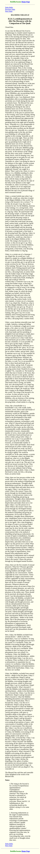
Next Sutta (8, 11)
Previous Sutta (10, 9)
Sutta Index (9, 7)
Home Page (26, 2)
